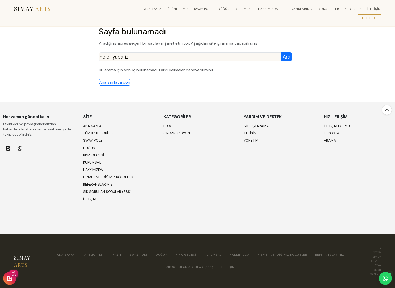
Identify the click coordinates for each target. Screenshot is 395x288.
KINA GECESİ (93, 155)
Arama (330, 140)
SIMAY (32, 8)
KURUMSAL (244, 9)
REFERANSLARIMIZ (298, 9)
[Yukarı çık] (387, 110)
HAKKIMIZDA (268, 9)
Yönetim (251, 140)
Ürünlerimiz (178, 9)
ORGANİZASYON (176, 133)
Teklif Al (369, 18)
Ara (286, 56)
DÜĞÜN (224, 9)
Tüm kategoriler (98, 133)
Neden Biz (353, 9)
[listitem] (8, 148)
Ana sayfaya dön (114, 82)
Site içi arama (256, 126)
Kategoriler (93, 255)
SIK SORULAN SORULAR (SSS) (107, 191)
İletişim (250, 133)
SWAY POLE (203, 9)
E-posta (331, 133)
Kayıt (117, 255)
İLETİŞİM (374, 9)
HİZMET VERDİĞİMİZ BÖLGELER (108, 177)
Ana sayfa (153, 9)
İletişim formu (337, 126)
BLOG (168, 126)
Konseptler (328, 9)
